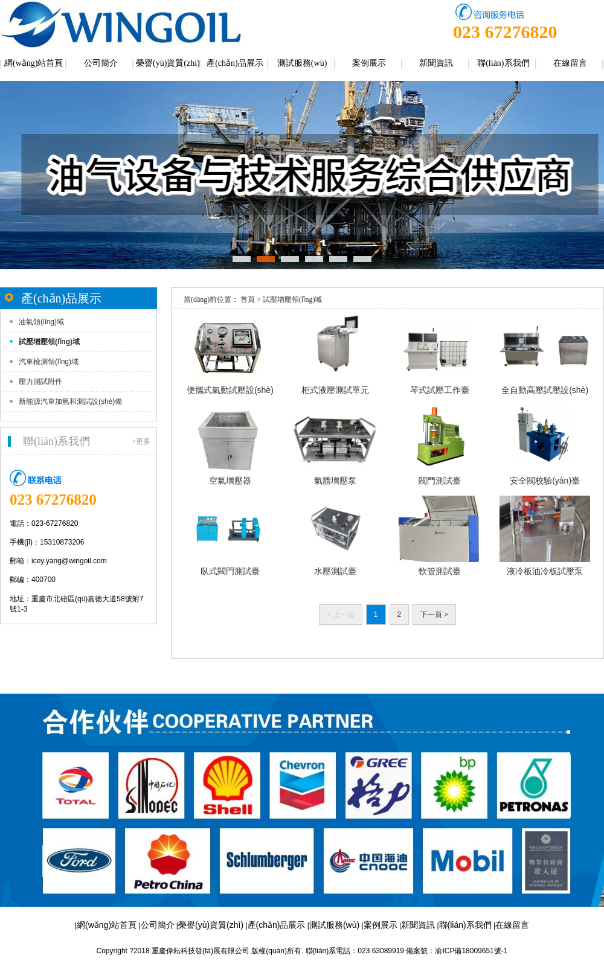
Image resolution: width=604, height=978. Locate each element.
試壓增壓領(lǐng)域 (49, 341)
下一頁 (434, 614)
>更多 (141, 441)
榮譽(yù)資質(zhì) (168, 63)
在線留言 (570, 63)
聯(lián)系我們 (503, 63)
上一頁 (341, 614)
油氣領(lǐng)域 (41, 322)
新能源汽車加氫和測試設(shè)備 (70, 401)
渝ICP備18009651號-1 (471, 951)
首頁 (247, 299)
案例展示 (369, 63)
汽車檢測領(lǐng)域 (49, 361)
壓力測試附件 (40, 381)
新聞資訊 (436, 63)
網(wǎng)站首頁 (33, 63)
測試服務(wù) (302, 63)
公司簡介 (101, 63)
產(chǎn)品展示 (235, 63)
